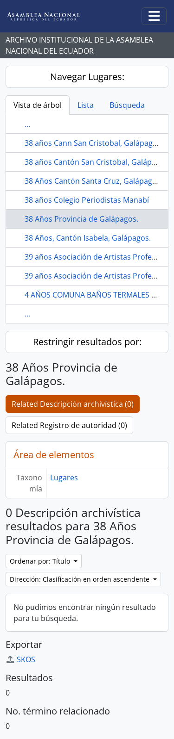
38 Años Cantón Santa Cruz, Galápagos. (93, 181)
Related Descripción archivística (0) (73, 404)
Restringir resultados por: (87, 341)
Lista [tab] (85, 105)
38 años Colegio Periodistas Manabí (87, 200)
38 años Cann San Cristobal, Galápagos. (94, 143)
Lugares (64, 477)
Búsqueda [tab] (127, 105)
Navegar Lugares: (87, 76)
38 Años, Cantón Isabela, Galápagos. (88, 238)
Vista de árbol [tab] (37, 105)
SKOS (20, 659)
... (27, 124)
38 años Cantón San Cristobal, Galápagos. (97, 162)
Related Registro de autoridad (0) (69, 425)
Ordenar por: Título (41, 561)
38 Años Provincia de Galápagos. (81, 219)
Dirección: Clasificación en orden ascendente (80, 579)
